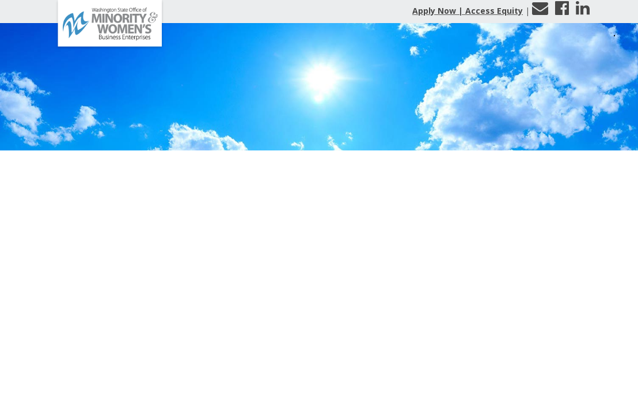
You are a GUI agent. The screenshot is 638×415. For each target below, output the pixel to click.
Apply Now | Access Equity (467, 10)
